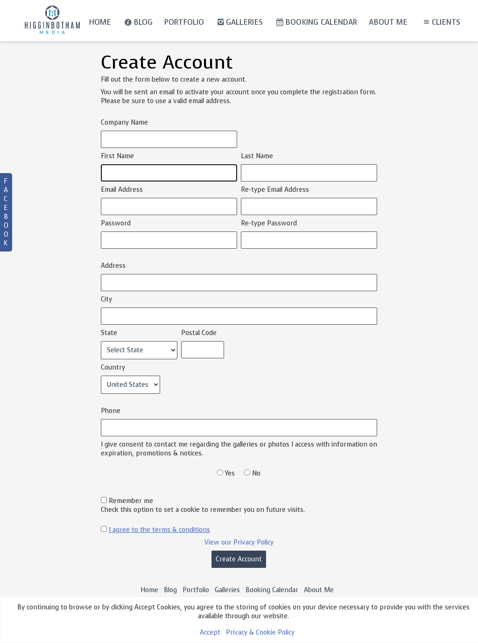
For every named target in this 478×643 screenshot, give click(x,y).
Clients (441, 22)
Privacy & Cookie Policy (260, 632)
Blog (137, 22)
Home (100, 22)
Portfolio (184, 22)
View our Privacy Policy (239, 542)
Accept (210, 632)
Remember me (131, 500)
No (256, 473)
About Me (388, 22)
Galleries (239, 22)
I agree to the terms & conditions (159, 529)
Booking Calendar (315, 22)
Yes (230, 473)
